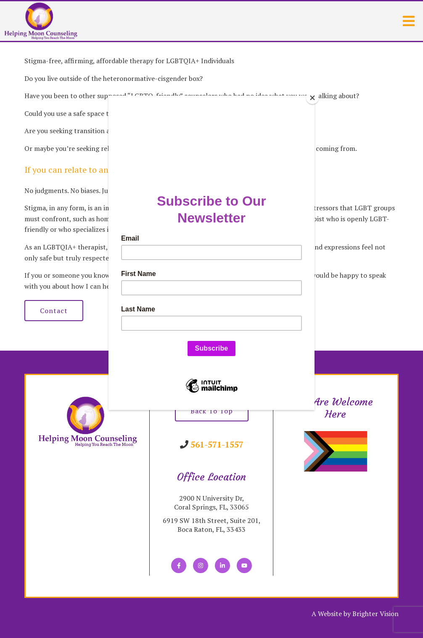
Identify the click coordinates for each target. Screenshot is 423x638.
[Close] (312, 97)
